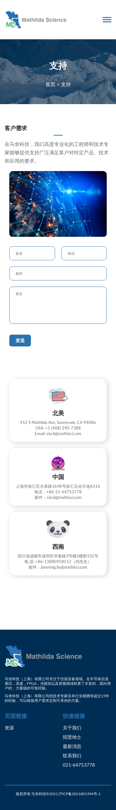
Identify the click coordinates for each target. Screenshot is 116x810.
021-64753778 (79, 765)
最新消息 (72, 746)
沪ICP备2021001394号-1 (79, 793)
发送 (20, 340)
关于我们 (72, 727)
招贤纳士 (72, 737)
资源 (9, 727)
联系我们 (72, 755)
